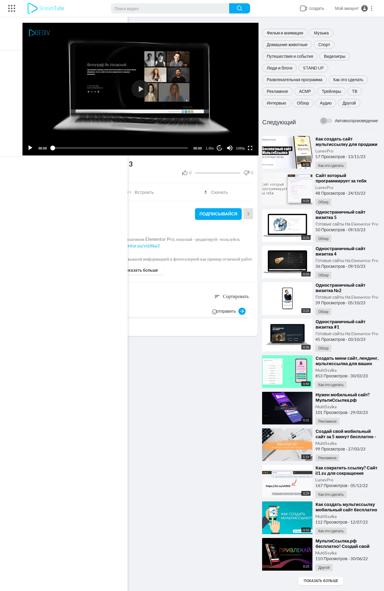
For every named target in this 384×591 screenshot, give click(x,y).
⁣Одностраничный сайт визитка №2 (342, 287)
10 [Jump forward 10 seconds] (220, 145)
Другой (351, 102)
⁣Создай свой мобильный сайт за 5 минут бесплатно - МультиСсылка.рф (347, 436)
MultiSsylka (327, 370)
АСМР (307, 91)
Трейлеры (333, 91)
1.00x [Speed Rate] (211, 145)
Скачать (218, 189)
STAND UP (315, 67)
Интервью (278, 102)
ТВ (356, 91)
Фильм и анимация (286, 32)
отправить (232, 308)
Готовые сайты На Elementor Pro (348, 223)
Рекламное (279, 91)
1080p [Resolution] (241, 145)
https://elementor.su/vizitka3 (136, 243)
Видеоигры (336, 56)
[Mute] (231, 145)
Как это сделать (350, 79)
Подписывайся (218, 211)
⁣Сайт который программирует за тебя (342, 178)
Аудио (328, 102)
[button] (354, 8)
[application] (143, 88)
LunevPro (326, 150)
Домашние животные (288, 44)
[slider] (123, 145)
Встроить (144, 189)
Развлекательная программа (296, 79)
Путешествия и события (291, 56)
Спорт (326, 44)
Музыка (323, 32)
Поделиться (70, 189)
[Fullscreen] (251, 145)
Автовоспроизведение (356, 120)
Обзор (305, 102)
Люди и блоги (281, 67)
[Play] (36, 145)
